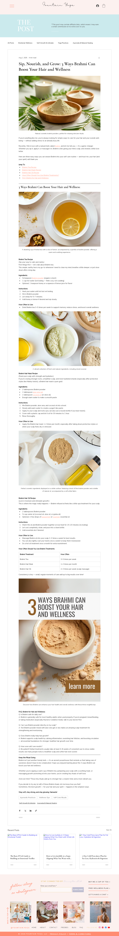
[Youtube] (109, 927)
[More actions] (99, 57)
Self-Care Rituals (60, 797)
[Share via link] (36, 811)
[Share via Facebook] (20, 811)
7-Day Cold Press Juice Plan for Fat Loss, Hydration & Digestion (95, 857)
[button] (103, 5)
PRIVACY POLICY (58, 934)
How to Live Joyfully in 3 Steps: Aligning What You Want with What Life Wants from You (58, 857)
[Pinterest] (103, 927)
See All (108, 830)
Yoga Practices (63, 43)
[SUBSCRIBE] (78, 889)
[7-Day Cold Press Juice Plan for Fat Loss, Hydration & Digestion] (95, 843)
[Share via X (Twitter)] (25, 811)
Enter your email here (48, 886)
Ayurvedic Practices (27, 797)
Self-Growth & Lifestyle (45, 43)
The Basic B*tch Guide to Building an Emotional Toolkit (22, 857)
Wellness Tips (44, 797)
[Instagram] (99, 927)
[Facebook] (106, 927)
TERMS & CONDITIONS (80, 934)
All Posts (11, 43)
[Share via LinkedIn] (31, 811)
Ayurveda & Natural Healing (83, 43)
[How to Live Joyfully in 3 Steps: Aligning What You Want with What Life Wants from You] (59, 843)
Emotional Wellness (25, 43)
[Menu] (12, 6)
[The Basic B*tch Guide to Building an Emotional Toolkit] (24, 843)
